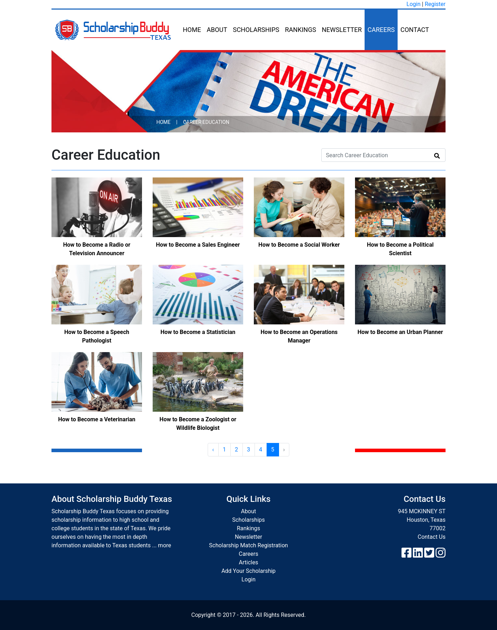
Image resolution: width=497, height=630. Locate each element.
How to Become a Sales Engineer (198, 244)
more (164, 545)
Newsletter (342, 29)
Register (435, 4)
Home (192, 29)
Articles (248, 562)
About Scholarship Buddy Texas (111, 499)
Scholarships (256, 29)
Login (413, 4)
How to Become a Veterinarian (97, 419)
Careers (381, 29)
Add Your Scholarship (249, 571)
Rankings (300, 29)
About (217, 29)
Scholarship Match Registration (248, 545)
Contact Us (431, 536)
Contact (414, 29)
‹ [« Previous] (213, 449)
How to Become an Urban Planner (400, 332)
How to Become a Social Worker (299, 244)
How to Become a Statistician (197, 332)
